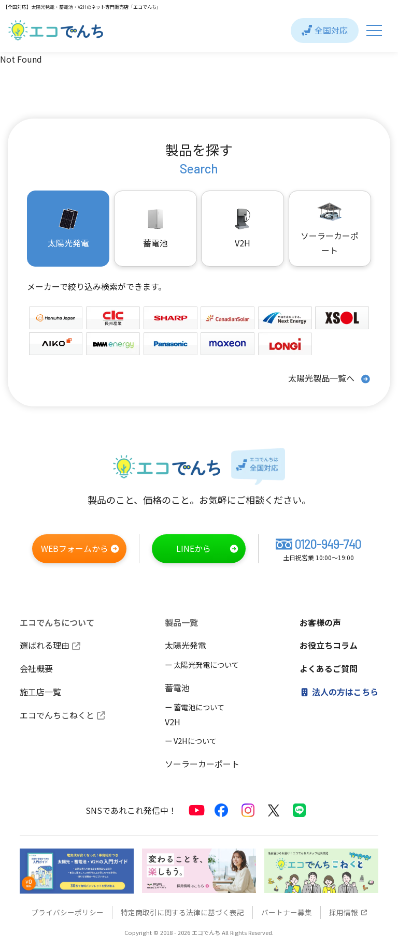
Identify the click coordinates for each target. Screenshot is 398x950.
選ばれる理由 (50, 645)
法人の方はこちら (339, 691)
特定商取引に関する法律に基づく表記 (182, 913)
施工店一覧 (40, 691)
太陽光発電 (185, 645)
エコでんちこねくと (62, 715)
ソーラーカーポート (330, 228)
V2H (242, 228)
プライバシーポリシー (67, 913)
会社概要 (36, 669)
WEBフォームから (80, 549)
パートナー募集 (286, 913)
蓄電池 (177, 687)
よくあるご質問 (329, 669)
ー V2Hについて (191, 741)
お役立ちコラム (329, 645)
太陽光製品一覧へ (329, 379)
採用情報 (348, 913)
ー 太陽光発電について (202, 665)
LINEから (207, 549)
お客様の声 (320, 622)
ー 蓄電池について (194, 706)
